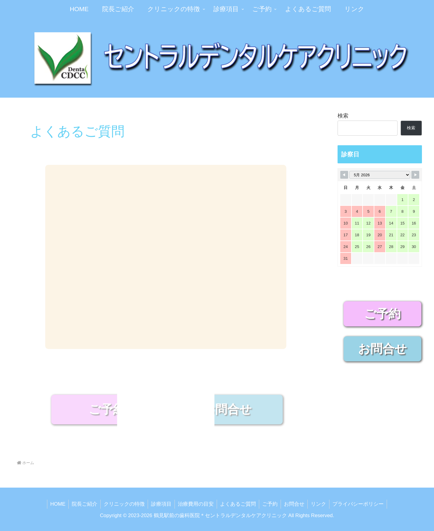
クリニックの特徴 (124, 504)
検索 (343, 116)
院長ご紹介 (84, 504)
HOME (57, 504)
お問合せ (294, 504)
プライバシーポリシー (358, 504)
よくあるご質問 (238, 504)
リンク (318, 504)
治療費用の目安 (196, 504)
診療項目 (161, 504)
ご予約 (270, 504)
